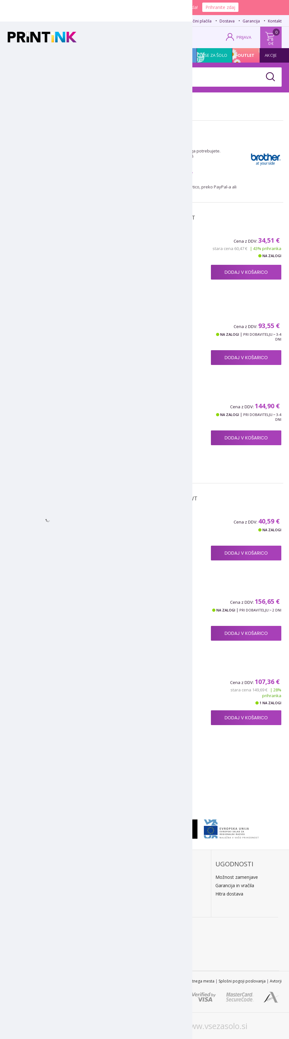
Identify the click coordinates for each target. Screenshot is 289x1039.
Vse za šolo (214, 55)
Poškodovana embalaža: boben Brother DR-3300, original (136, 692)
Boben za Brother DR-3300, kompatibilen (133, 528)
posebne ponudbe (175, 172)
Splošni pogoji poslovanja (242, 981)
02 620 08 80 (70, 20)
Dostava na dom (166, 877)
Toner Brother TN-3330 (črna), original (130, 333)
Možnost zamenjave (236, 877)
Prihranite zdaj (220, 7)
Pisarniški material (138, 55)
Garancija (251, 21)
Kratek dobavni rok (168, 885)
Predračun (92, 885)
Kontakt (275, 21)
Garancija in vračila (234, 885)
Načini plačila (200, 21)
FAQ (176, 21)
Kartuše (21, 55)
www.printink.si (70, 1025)
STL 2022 (135, 981)
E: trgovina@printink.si (37, 903)
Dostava (227, 21)
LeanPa (90, 902)
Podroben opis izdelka (103, 298)
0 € (271, 43)
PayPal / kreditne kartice (107, 894)
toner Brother (171, 151)
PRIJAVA (244, 37)
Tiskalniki (97, 55)
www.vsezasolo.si (215, 1025)
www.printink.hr (141, 1025)
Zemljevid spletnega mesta (189, 981)
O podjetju (26, 912)
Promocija (180, 55)
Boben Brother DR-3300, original (122, 609)
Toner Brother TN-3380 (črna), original (130, 413)
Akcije (271, 55)
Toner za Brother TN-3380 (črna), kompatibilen (123, 251)
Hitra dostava (229, 894)
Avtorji (276, 981)
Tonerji (48, 55)
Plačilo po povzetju (101, 877)
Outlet (246, 55)
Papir (71, 55)
